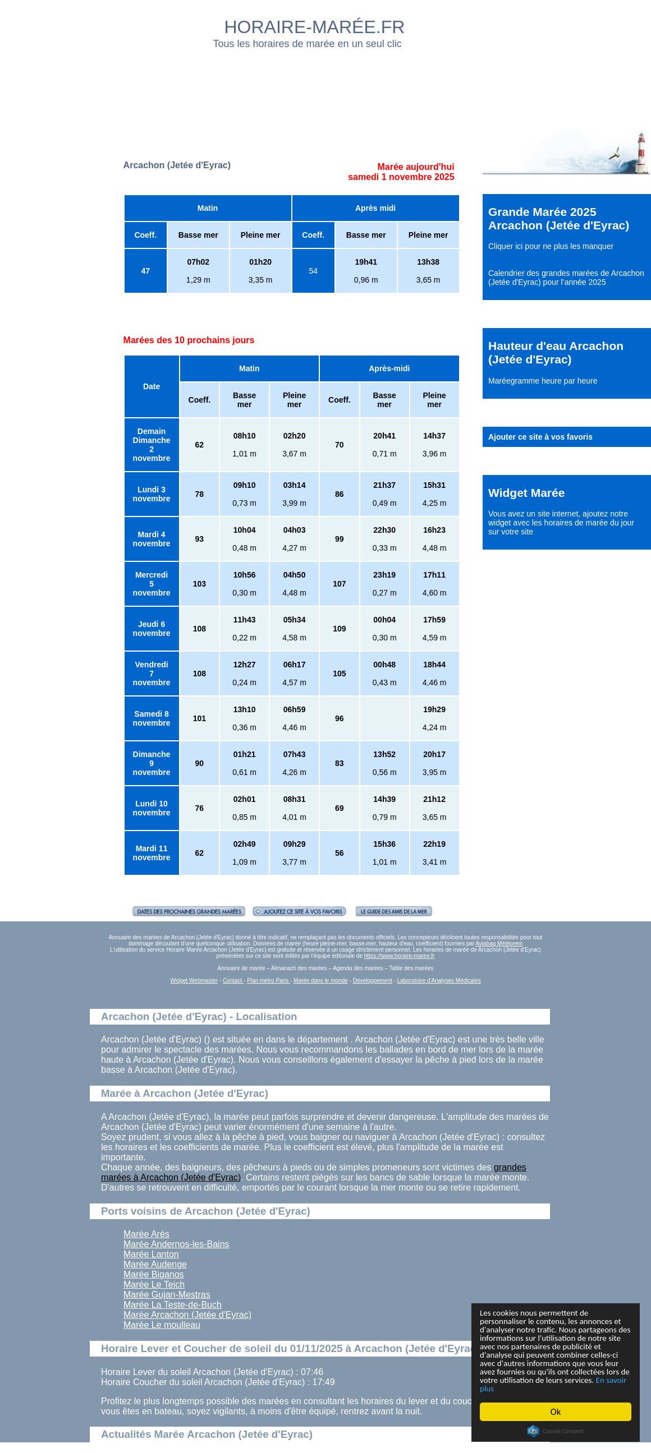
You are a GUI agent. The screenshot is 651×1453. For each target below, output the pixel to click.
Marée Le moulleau (161, 1325)
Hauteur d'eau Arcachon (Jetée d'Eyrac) (556, 352)
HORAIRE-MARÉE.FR (314, 27)
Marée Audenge (155, 1264)
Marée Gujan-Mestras (166, 1294)
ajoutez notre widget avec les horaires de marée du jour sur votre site (561, 522)
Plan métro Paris (268, 980)
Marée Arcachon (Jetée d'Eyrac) (187, 1315)
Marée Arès (146, 1234)
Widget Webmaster (194, 980)
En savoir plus (541, 1388)
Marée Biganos (153, 1274)
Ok (556, 1412)
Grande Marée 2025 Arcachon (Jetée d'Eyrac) (558, 218)
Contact (233, 980)
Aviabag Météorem (498, 943)
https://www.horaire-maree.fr (399, 956)
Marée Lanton (151, 1254)
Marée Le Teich (154, 1284)
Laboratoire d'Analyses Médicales (439, 980)
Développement (372, 980)
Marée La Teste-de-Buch (172, 1304)
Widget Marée (526, 492)
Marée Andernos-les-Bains (176, 1244)
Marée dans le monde (321, 980)
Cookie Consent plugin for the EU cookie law (556, 1431)
